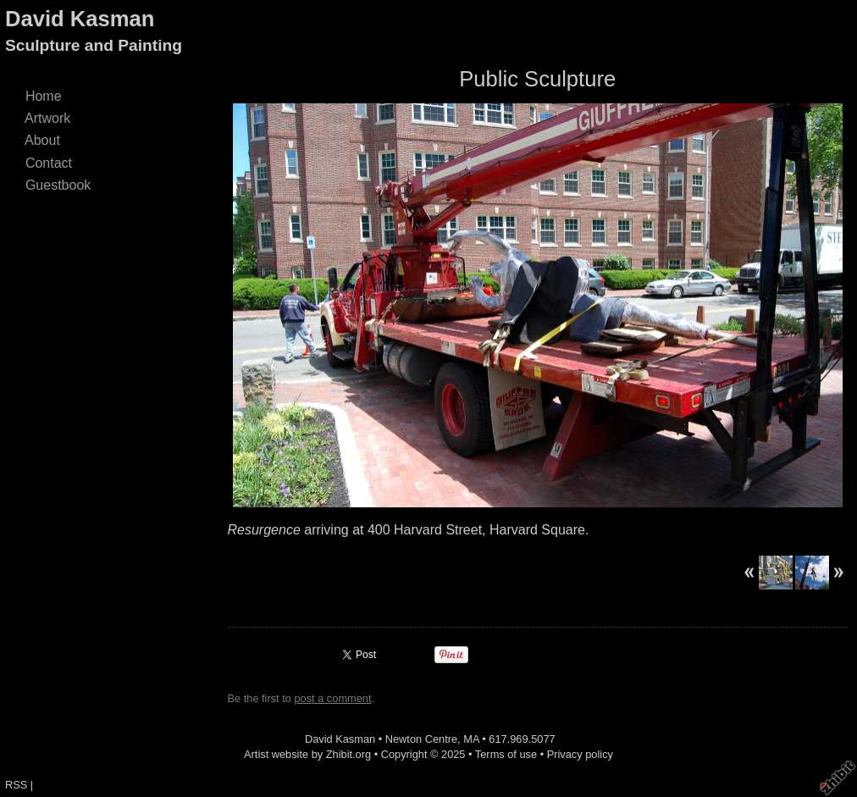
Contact (49, 163)
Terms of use (506, 754)
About (43, 140)
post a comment (332, 698)
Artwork (48, 118)
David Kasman (79, 18)
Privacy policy (580, 754)
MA (471, 739)
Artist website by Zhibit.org (307, 754)
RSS (16, 784)
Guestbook (58, 185)
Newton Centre (421, 739)
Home (43, 96)
